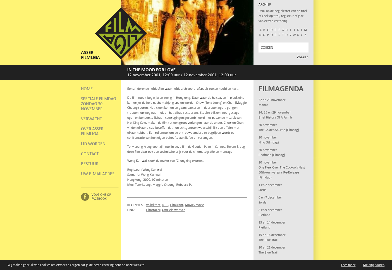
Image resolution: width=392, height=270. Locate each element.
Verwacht (91, 118)
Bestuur (89, 163)
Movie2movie (194, 205)
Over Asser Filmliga (92, 131)
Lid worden (93, 143)
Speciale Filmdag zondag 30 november (98, 103)
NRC (165, 205)
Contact (90, 153)
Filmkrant (176, 205)
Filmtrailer (153, 210)
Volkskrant (153, 205)
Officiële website (173, 210)
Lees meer (348, 265)
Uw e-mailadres (97, 173)
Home (87, 88)
